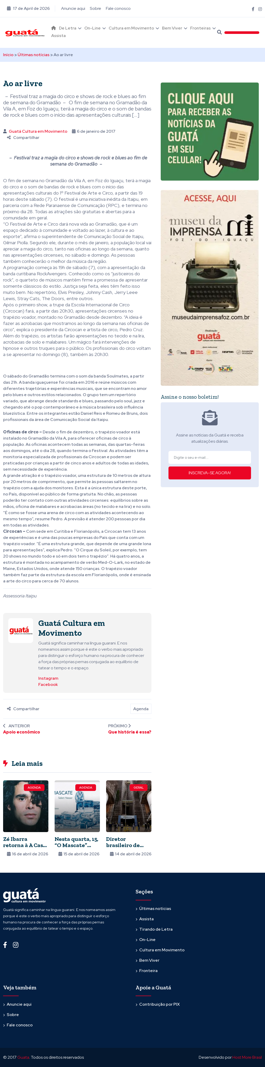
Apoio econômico (21, 732)
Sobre (95, 8)
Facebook (48, 684)
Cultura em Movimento (131, 28)
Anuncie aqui (73, 8)
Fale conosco (118, 8)
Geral (139, 788)
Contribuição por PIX (159, 1004)
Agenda (141, 709)
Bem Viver (172, 28)
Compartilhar (23, 137)
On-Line (92, 28)
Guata (23, 1057)
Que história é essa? (129, 732)
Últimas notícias (33, 54)
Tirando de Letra (156, 929)
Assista (58, 35)
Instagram (48, 678)
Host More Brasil (247, 1057)
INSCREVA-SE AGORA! (210, 473)
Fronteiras (200, 28)
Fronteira (148, 970)
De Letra (67, 28)
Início (8, 54)
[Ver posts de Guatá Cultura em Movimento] (20, 630)
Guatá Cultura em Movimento (38, 131)
